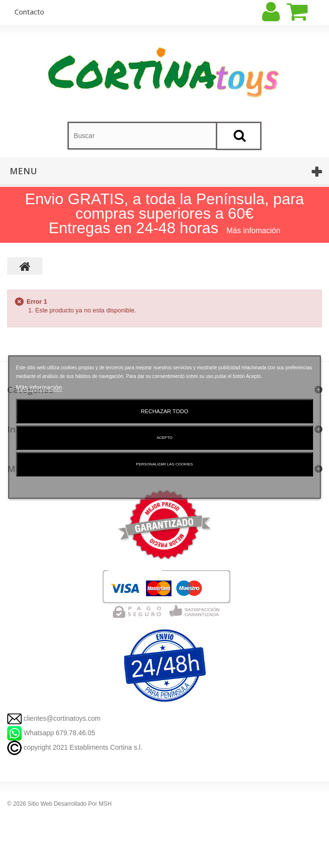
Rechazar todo (164, 411)
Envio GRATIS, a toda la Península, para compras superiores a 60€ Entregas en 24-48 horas (164, 213)
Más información (39, 387)
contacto (29, 11)
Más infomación (253, 230)
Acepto (164, 437)
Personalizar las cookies (164, 464)
